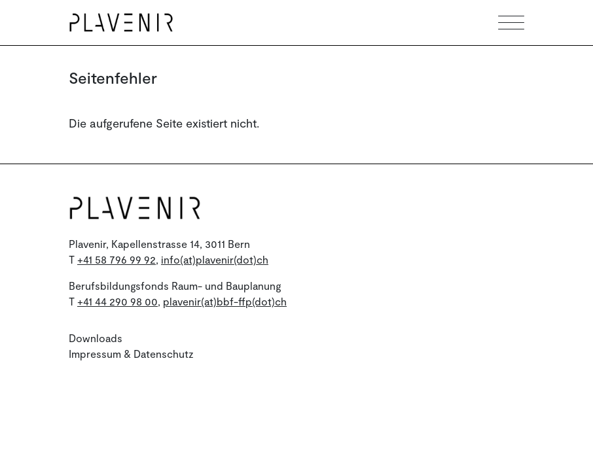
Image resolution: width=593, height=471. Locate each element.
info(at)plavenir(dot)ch (214, 259)
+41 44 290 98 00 (117, 301)
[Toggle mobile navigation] (511, 22)
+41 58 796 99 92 (116, 259)
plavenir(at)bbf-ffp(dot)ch (225, 301)
